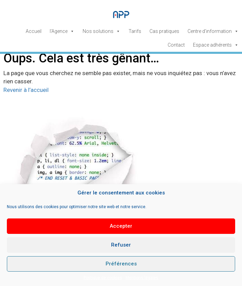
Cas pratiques (164, 31)
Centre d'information (213, 31)
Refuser (121, 245)
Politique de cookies (103, 277)
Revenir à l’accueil (26, 89)
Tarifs (135, 31)
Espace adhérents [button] (216, 45)
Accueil (33, 31)
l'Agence (62, 31)
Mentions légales (141, 277)
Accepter (121, 226)
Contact (176, 45)
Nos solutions (101, 31)
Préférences (121, 264)
